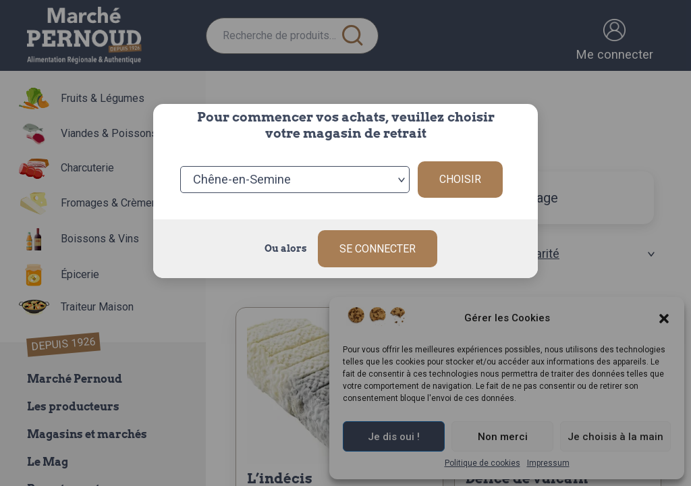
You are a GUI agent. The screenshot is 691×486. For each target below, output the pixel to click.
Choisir (460, 179)
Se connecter (377, 248)
